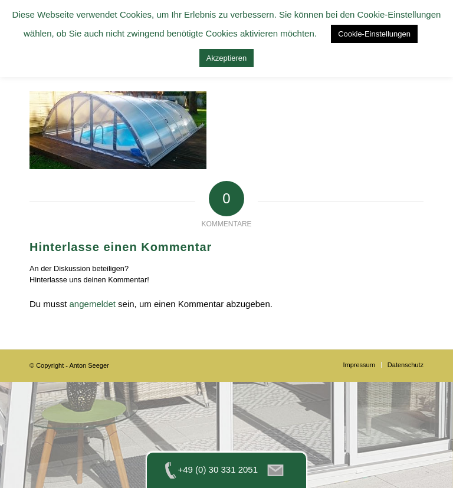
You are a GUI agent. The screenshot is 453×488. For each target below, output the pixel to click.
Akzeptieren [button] (226, 58)
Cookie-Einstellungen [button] (374, 33)
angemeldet (93, 304)
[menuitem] (358, 365)
